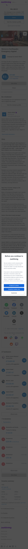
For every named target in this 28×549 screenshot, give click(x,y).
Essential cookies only (14, 289)
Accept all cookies (14, 285)
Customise (14, 293)
